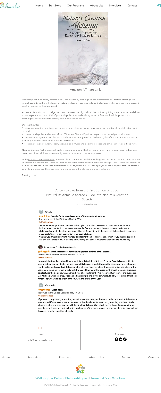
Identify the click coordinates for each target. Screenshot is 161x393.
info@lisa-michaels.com (40, 339)
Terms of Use (111, 385)
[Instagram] (125, 339)
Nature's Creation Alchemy (41, 159)
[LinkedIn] (120, 339)
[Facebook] (116, 339)
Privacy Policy (96, 385)
